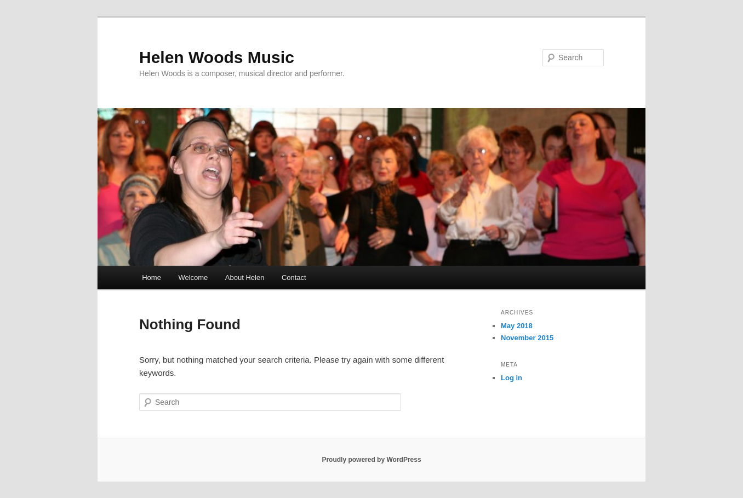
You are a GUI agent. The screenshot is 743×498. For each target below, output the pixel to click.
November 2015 (527, 338)
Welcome (193, 277)
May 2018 (517, 326)
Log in (511, 378)
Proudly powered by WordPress (371, 459)
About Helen (245, 277)
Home (151, 277)
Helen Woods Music (216, 57)
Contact (294, 277)
